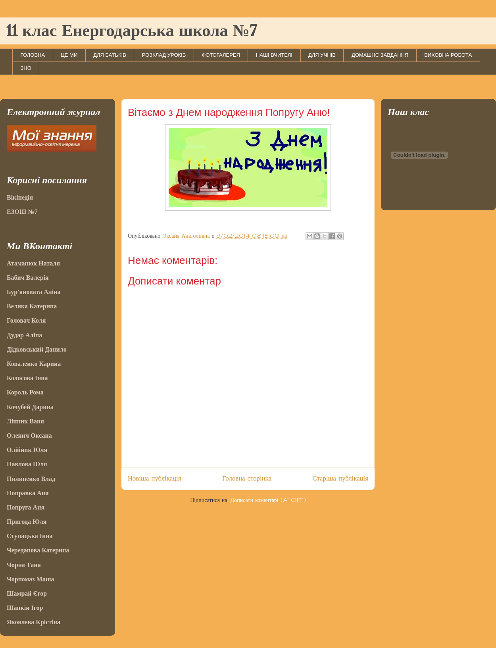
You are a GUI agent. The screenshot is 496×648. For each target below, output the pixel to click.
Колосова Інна (27, 378)
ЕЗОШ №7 (22, 211)
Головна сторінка (246, 478)
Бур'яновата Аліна (33, 291)
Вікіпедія (20, 197)
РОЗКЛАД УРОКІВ (164, 55)
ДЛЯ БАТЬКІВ (109, 55)
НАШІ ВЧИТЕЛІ (274, 55)
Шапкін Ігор (25, 607)
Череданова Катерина (38, 550)
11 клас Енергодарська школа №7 (131, 31)
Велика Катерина (32, 306)
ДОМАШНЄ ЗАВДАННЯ (380, 55)
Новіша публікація (154, 478)
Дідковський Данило (37, 349)
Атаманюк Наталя (33, 263)
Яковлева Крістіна (33, 622)
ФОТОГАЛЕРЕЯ (221, 55)
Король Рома (25, 392)
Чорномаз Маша (30, 579)
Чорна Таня (24, 564)
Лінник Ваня (25, 421)
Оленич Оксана (29, 435)
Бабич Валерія (28, 277)
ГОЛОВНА (33, 55)
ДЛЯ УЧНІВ (322, 55)
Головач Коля (26, 320)
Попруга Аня (25, 507)
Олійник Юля (27, 449)
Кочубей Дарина (30, 407)
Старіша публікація (340, 478)
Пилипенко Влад (31, 478)
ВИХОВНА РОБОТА (448, 55)
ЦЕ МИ (69, 55)
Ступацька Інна (30, 536)
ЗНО (26, 68)
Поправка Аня (28, 493)
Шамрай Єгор (27, 593)
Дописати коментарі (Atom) (268, 500)
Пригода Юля (27, 521)
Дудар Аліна (24, 335)
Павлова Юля (27, 464)
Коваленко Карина (34, 363)
